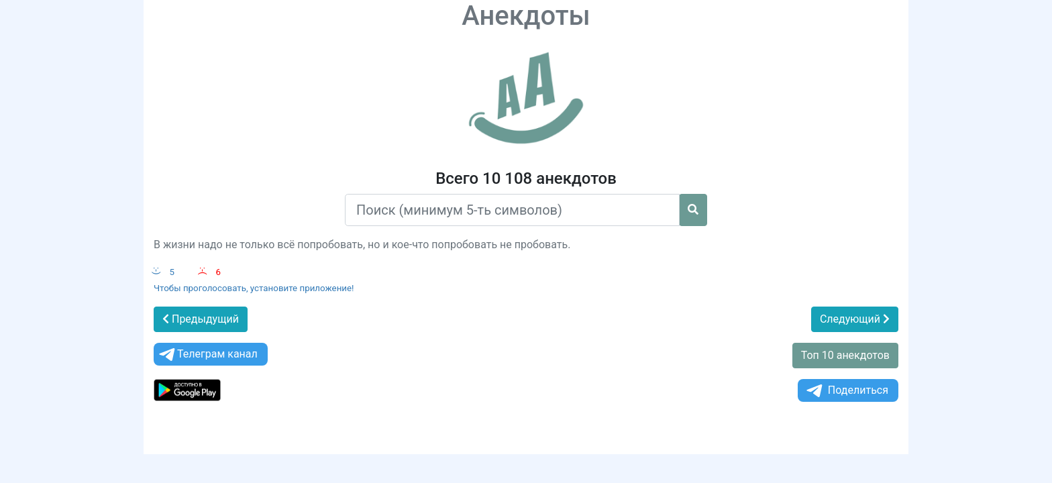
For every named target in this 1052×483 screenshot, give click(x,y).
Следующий (855, 319)
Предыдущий (200, 319)
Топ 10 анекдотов (845, 355)
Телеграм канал (207, 354)
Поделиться (846, 391)
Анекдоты (526, 16)
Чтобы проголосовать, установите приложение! (254, 288)
